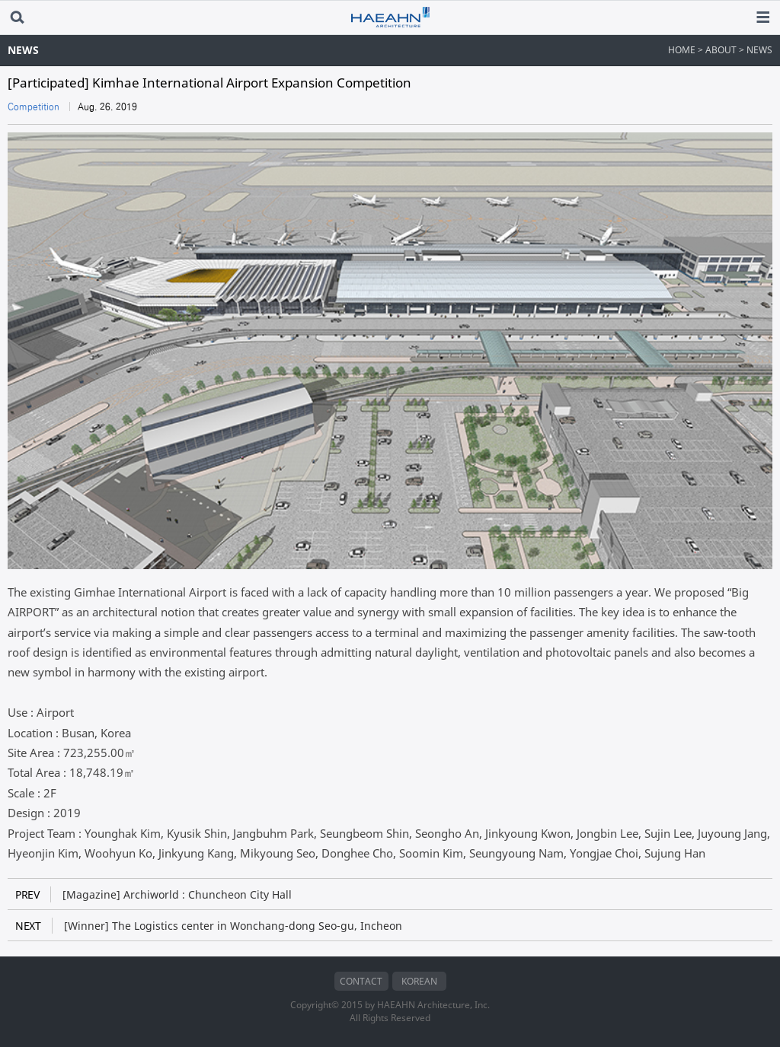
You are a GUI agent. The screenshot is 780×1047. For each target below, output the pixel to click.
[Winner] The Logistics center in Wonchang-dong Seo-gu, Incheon (208, 926)
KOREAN (419, 981)
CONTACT (361, 981)
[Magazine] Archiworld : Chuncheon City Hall (153, 894)
